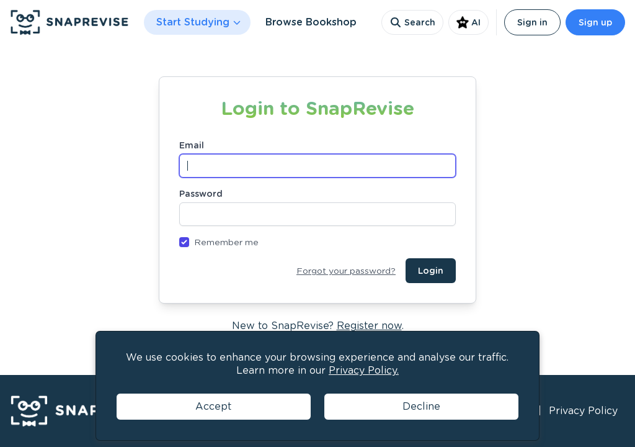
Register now (369, 326)
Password (201, 194)
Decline (421, 406)
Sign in (532, 22)
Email (191, 145)
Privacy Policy (583, 411)
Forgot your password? (346, 271)
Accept (213, 406)
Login (430, 271)
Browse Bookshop (311, 22)
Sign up (595, 22)
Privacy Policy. (364, 370)
